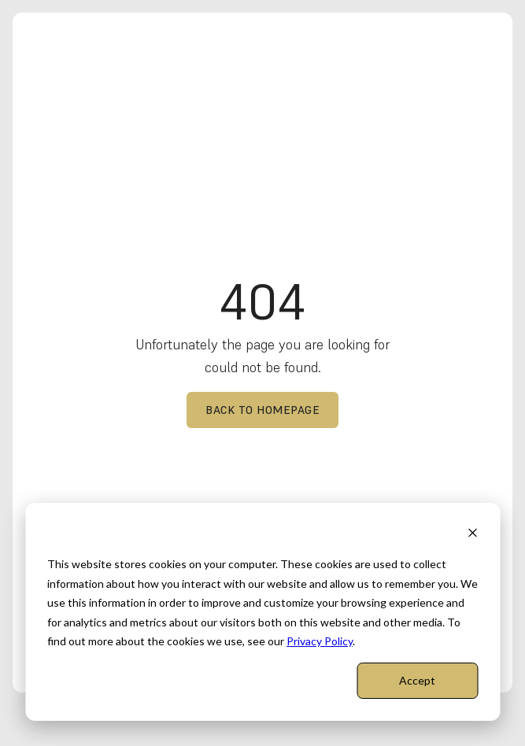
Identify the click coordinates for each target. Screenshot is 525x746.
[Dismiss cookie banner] (472, 535)
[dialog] (262, 612)
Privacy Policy (320, 641)
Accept (417, 680)
